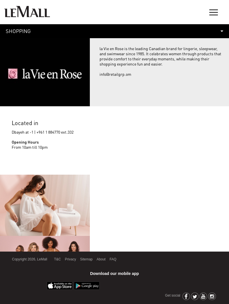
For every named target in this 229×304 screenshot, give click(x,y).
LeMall (27, 11)
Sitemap (86, 259)
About (101, 259)
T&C (57, 259)
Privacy (70, 259)
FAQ (113, 259)
